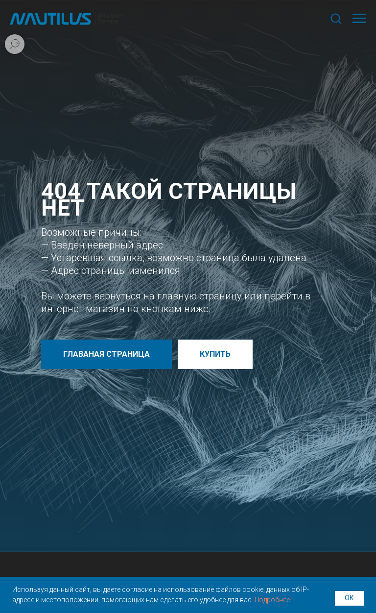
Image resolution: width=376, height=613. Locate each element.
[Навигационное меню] (359, 19)
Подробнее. (273, 600)
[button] (336, 18)
